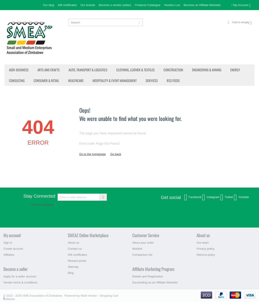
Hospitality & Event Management (115, 80)
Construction (173, 69)
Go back (115, 154)
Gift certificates (67, 5)
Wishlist (137, 248)
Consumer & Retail (46, 80)
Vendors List (172, 5)
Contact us (75, 248)
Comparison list (142, 254)
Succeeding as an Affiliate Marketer (155, 282)
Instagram (211, 197)
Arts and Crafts (48, 69)
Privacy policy (205, 248)
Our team (202, 242)
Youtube (241, 197)
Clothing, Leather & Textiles (135, 69)
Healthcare (76, 80)
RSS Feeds (173, 80)
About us (73, 242)
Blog (70, 273)
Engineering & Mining (206, 69)
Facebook (192, 197)
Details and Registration (147, 276)
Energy (235, 69)
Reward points (77, 260)
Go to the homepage (92, 154)
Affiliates (8, 254)
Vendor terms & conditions (20, 282)
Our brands (88, 5)
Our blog (48, 5)
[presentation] (65, 216)
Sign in (7, 242)
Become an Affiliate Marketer (202, 5)
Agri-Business (18, 69)
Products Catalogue (147, 5)
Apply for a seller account (19, 276)
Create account (13, 248)
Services (152, 80)
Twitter (226, 197)
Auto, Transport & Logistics (88, 69)
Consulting (17, 80)
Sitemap (73, 266)
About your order (143, 242)
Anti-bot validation (42, 204)
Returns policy (205, 254)
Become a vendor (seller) (115, 5)
